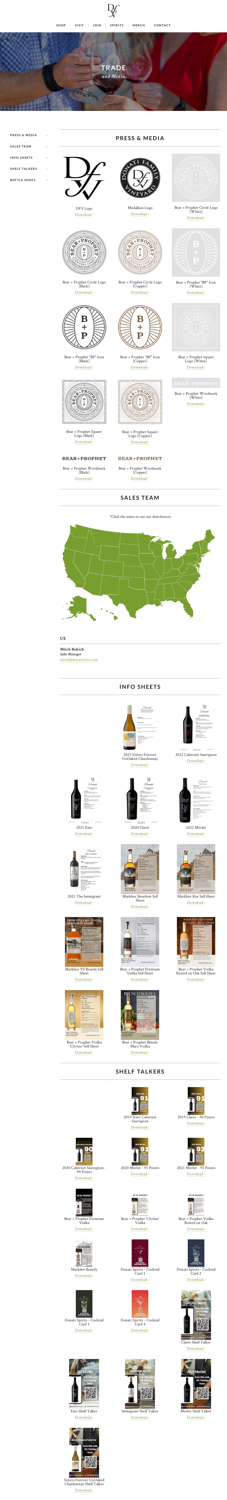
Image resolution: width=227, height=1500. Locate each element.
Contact (162, 25)
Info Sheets (21, 157)
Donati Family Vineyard (113, 11)
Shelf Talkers (23, 168)
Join (97, 25)
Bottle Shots (23, 180)
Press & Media (23, 135)
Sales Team (20, 146)
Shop (61, 25)
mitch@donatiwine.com (79, 659)
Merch (139, 25)
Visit (79, 25)
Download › (84, 214)
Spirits (117, 25)
